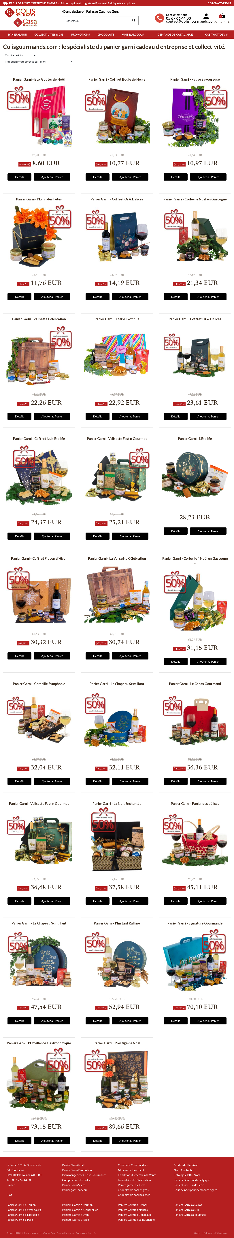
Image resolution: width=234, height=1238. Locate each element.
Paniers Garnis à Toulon (21, 1204)
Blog (9, 1194)
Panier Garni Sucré (73, 1185)
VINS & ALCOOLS (133, 34)
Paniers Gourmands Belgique (192, 1180)
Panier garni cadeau (74, 1189)
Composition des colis (76, 1180)
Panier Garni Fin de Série (189, 1185)
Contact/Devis (219, 3)
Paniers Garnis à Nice (75, 1219)
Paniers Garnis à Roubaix (77, 1204)
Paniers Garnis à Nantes (133, 1209)
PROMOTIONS (80, 34)
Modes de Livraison (186, 1165)
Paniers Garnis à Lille (186, 1209)
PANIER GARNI (17, 34)
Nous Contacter (184, 1170)
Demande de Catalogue (175, 34)
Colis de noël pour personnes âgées (195, 1189)
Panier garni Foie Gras (131, 1185)
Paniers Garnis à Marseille (22, 1214)
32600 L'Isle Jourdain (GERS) (24, 1175)
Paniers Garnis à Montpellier (80, 1209)
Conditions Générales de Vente (137, 1175)
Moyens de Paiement (131, 1170)
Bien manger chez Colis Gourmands (84, 1175)
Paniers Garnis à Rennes (133, 1204)
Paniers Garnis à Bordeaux (134, 1214)
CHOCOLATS (105, 34)
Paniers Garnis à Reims (188, 1204)
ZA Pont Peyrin (15, 1170)
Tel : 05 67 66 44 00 (18, 1180)
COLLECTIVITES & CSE (48, 34)
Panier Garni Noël (73, 1165)
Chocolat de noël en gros (133, 1189)
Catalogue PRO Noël (187, 1175)
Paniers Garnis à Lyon (75, 1214)
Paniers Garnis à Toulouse (190, 1214)
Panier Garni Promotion (77, 1170)
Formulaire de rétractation (134, 1180)
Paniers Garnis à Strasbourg (23, 1209)
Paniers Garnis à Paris (19, 1219)
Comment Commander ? (133, 1165)
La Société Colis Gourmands (23, 1165)
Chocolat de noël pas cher (134, 1194)
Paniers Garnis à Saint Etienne (136, 1219)
